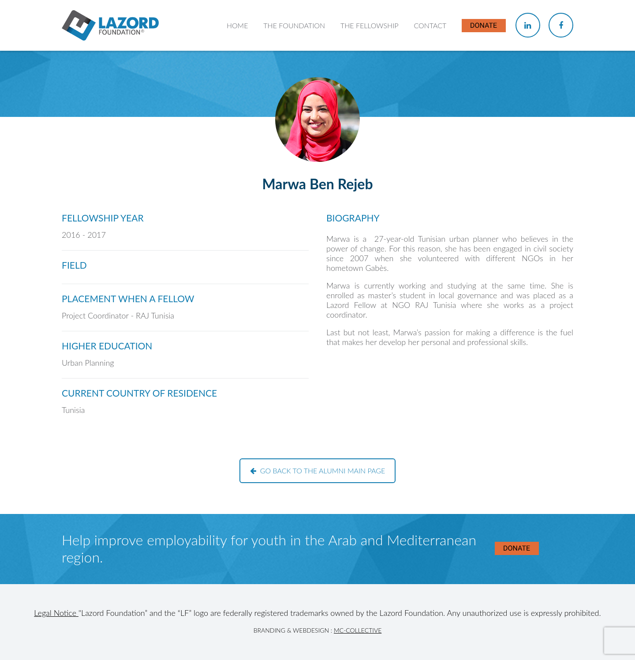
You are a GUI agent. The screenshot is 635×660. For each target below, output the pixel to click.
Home (237, 25)
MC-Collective (357, 630)
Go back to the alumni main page (317, 470)
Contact (430, 25)
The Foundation (294, 25)
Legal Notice (56, 613)
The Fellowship (369, 25)
